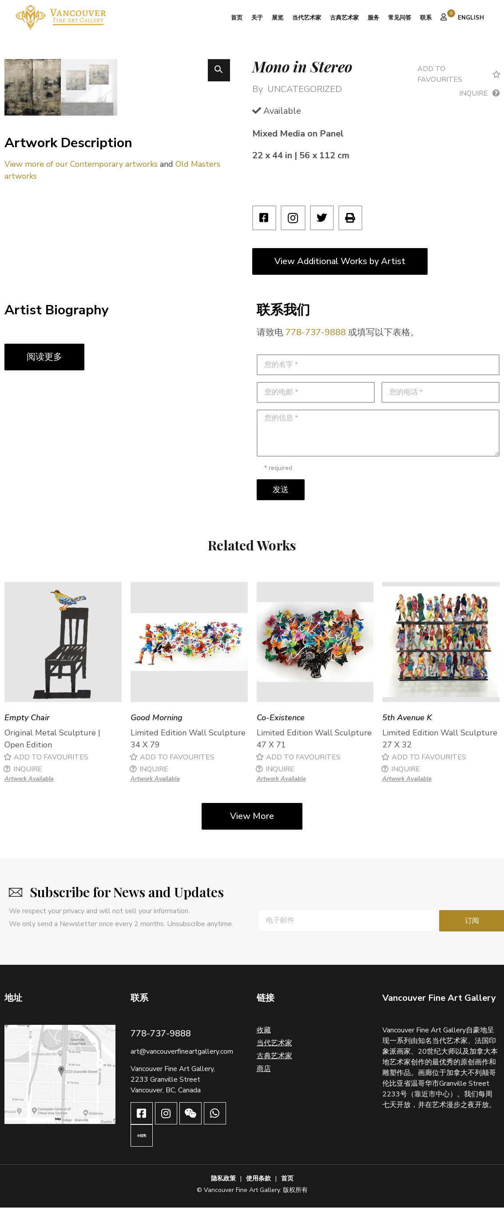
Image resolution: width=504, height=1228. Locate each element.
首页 (236, 18)
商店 (264, 1089)
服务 (373, 18)
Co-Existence (281, 738)
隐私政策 (223, 1199)
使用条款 (258, 1199)
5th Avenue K (407, 738)
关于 (257, 18)
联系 (426, 18)
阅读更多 (44, 377)
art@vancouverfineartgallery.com (182, 1072)
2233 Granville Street (165, 1100)
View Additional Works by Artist (339, 261)
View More (252, 837)
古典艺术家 (344, 18)
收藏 (264, 1050)
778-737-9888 (316, 353)
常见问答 (399, 18)
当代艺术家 (306, 18)
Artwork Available (29, 799)
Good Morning (157, 738)
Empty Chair (27, 738)
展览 (277, 18)
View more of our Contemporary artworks (81, 277)
